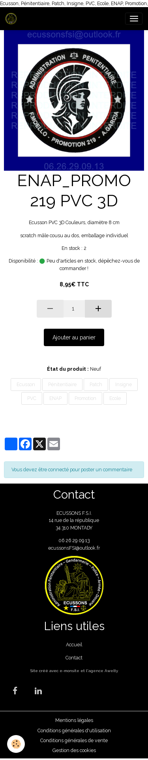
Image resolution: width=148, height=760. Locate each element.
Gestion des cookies (74, 750)
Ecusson (26, 384)
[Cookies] (16, 744)
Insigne (123, 384)
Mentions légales (74, 720)
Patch (96, 384)
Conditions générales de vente (74, 740)
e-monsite (69, 671)
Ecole (115, 398)
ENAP (55, 398)
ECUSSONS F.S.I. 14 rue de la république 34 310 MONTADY (74, 520)
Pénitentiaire (62, 384)
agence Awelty (103, 671)
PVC (31, 398)
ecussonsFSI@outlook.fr (74, 548)
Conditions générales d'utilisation (74, 730)
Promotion (85, 398)
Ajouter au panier (74, 337)
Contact (74, 658)
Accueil (74, 645)
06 (62, 540)
